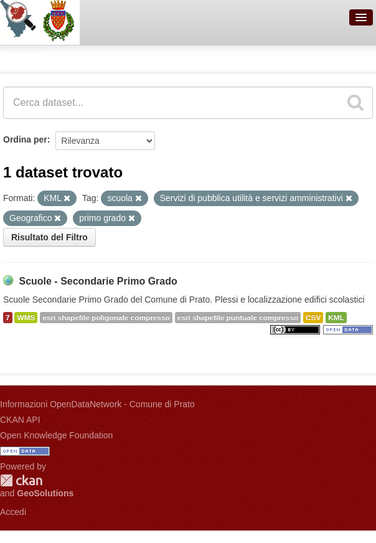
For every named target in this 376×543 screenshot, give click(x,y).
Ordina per (25, 139)
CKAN (21, 480)
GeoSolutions (45, 493)
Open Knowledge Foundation (56, 435)
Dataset (22, 57)
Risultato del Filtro (49, 237)
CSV (313, 317)
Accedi (13, 512)
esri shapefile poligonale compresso (105, 317)
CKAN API (20, 420)
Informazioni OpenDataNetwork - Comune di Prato (97, 404)
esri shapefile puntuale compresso (238, 317)
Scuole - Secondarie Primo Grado (98, 281)
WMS (26, 317)
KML (336, 317)
